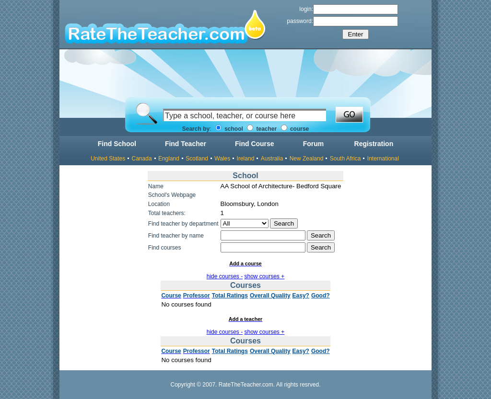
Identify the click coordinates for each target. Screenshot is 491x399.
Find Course (254, 144)
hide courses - (225, 276)
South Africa (345, 158)
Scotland (197, 158)
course (295, 128)
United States (108, 158)
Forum (313, 144)
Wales (222, 158)
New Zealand (307, 158)
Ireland (246, 158)
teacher (262, 128)
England (168, 158)
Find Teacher (185, 144)
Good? (320, 295)
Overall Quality (270, 295)
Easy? (300, 295)
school (229, 128)
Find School (117, 144)
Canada (142, 158)
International (383, 158)
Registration (374, 144)
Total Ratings (230, 295)
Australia (272, 158)
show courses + (265, 276)
